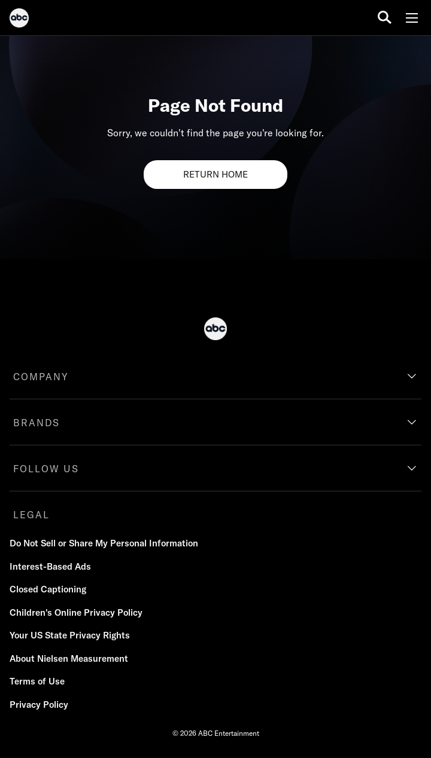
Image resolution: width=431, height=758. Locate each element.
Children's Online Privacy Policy (76, 612)
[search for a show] (384, 17)
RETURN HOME (215, 174)
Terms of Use (37, 681)
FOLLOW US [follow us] (46, 468)
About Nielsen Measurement (69, 658)
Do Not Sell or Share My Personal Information (104, 543)
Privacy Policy (39, 704)
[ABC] (19, 19)
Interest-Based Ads (50, 566)
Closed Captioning (48, 589)
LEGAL (31, 514)
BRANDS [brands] (36, 422)
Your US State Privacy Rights (70, 635)
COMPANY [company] (41, 376)
